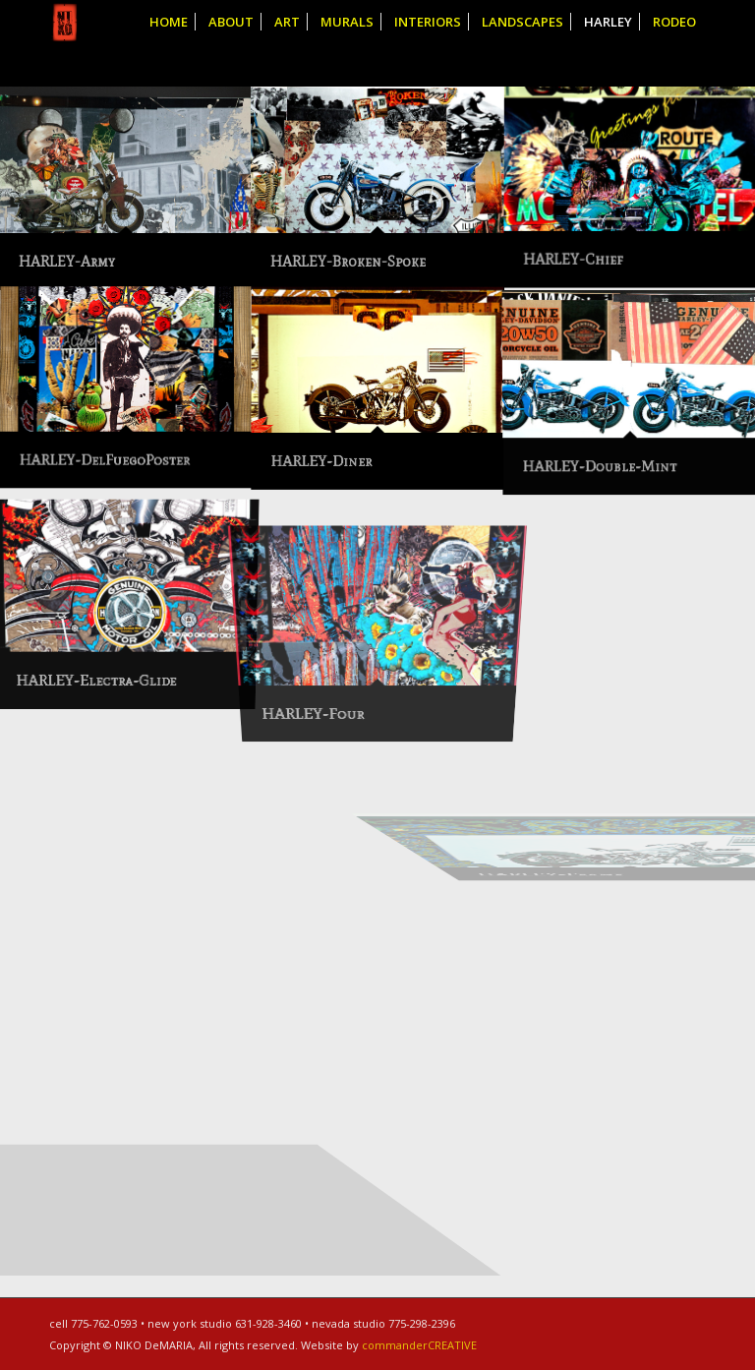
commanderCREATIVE (419, 1345)
